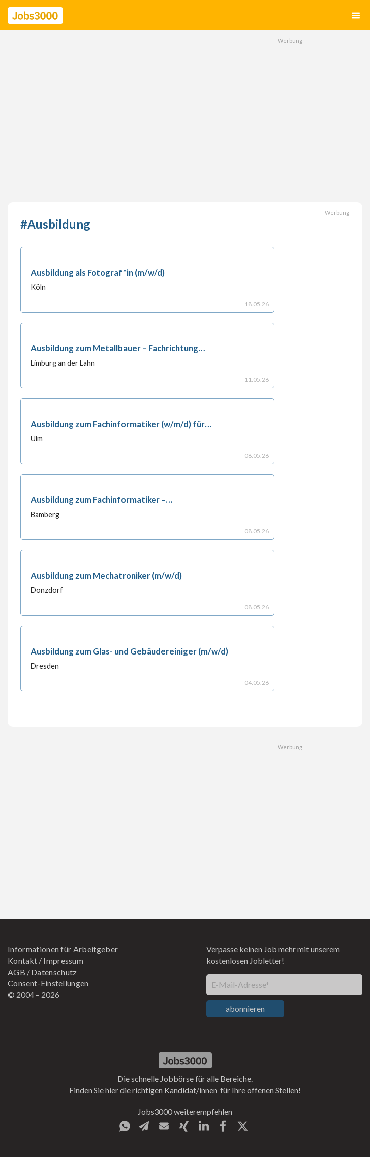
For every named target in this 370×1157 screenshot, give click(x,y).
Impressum (63, 960)
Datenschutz (54, 972)
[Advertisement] (185, 116)
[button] (355, 15)
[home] (35, 15)
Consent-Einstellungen (48, 983)
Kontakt (22, 960)
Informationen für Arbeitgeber (63, 949)
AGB (16, 972)
